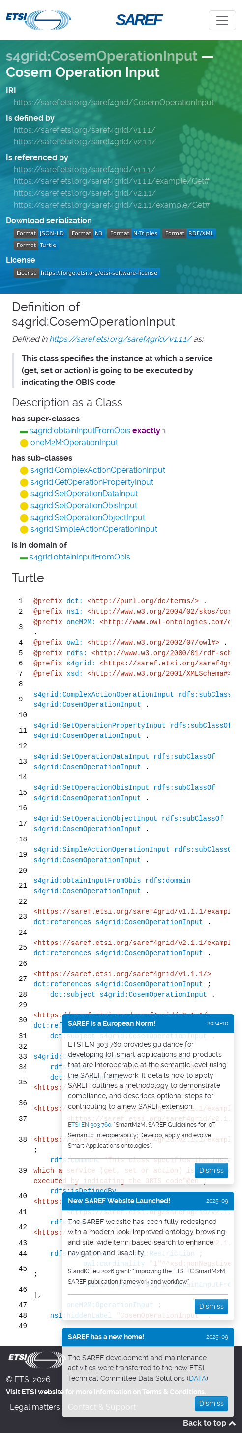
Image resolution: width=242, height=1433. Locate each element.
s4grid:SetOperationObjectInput (87, 517)
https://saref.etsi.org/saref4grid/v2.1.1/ (85, 141)
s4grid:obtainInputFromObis (80, 430)
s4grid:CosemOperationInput (102, 56)
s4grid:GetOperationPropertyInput (91, 482)
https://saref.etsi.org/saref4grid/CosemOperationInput (114, 102)
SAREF (138, 20)
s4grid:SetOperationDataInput (84, 493)
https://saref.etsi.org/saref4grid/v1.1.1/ (85, 130)
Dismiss (211, 1170)
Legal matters (35, 1407)
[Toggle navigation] (222, 20)
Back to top (209, 1423)
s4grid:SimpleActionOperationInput (93, 529)
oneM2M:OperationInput (74, 442)
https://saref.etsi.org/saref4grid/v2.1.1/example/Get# (112, 205)
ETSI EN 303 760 (89, 1124)
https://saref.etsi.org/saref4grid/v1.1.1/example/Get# (112, 181)
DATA (197, 1378)
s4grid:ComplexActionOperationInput (97, 470)
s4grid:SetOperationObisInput (83, 505)
